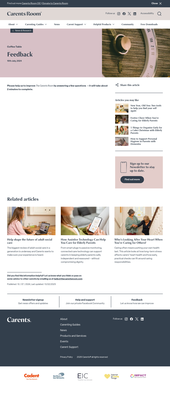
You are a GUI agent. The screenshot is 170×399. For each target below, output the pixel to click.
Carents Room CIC (31, 3)
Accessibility (147, 13)
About (63, 319)
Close (157, 3)
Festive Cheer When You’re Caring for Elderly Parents (145, 119)
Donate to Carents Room (55, 3)
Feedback (137, 300)
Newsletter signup (33, 300)
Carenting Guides (70, 325)
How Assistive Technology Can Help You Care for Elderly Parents (83, 240)
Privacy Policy (66, 357)
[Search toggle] (159, 14)
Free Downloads (149, 24)
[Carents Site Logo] (14, 320)
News (57, 24)
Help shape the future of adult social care (29, 240)
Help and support (85, 300)
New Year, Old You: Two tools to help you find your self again (146, 108)
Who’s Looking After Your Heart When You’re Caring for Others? (138, 240)
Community (128, 24)
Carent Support (69, 347)
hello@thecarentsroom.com (68, 279)
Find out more (132, 179)
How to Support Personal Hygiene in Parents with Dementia (144, 141)
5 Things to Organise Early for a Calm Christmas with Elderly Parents (146, 130)
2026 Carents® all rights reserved (92, 357)
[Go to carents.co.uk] (24, 14)
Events (64, 341)
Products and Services (73, 336)
